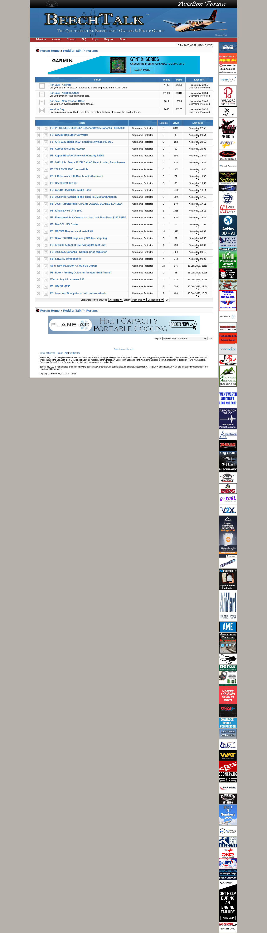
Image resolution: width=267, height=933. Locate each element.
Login (95, 39)
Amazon (56, 39)
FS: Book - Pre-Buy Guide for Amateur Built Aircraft (80, 272)
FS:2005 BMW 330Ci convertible (69, 169)
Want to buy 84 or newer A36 (67, 279)
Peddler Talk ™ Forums (80, 50)
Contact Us (74, 353)
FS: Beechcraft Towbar (63, 183)
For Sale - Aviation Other (64, 93)
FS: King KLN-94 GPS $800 (66, 210)
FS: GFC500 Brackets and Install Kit (71, 231)
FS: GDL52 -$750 (60, 286)
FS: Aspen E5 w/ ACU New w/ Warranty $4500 (77, 155)
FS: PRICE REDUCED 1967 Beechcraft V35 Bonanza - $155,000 (87, 128)
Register (109, 39)
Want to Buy (57, 109)
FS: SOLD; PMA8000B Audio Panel (71, 190)
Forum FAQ (62, 353)
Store (123, 39)
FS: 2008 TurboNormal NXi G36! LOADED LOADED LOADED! (86, 203)
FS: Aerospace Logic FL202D (67, 148)
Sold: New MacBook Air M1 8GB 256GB (73, 265)
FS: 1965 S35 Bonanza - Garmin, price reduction (78, 252)
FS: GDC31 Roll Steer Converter (69, 134)
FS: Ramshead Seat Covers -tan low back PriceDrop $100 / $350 (88, 217)
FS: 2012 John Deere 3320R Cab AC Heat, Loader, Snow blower (87, 162)
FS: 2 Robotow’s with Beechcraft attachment (76, 176)
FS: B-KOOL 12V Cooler (64, 224)
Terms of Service (47, 353)
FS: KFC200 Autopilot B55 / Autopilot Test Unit (77, 245)
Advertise (41, 39)
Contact (71, 39)
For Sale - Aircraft (60, 84)
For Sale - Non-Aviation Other (67, 101)
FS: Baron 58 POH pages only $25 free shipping (78, 238)
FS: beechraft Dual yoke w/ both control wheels (78, 293)
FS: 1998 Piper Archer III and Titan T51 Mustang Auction (83, 196)
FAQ (83, 39)
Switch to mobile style (124, 349)
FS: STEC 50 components (65, 258)
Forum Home (50, 50)
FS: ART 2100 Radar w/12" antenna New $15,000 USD (81, 141)
